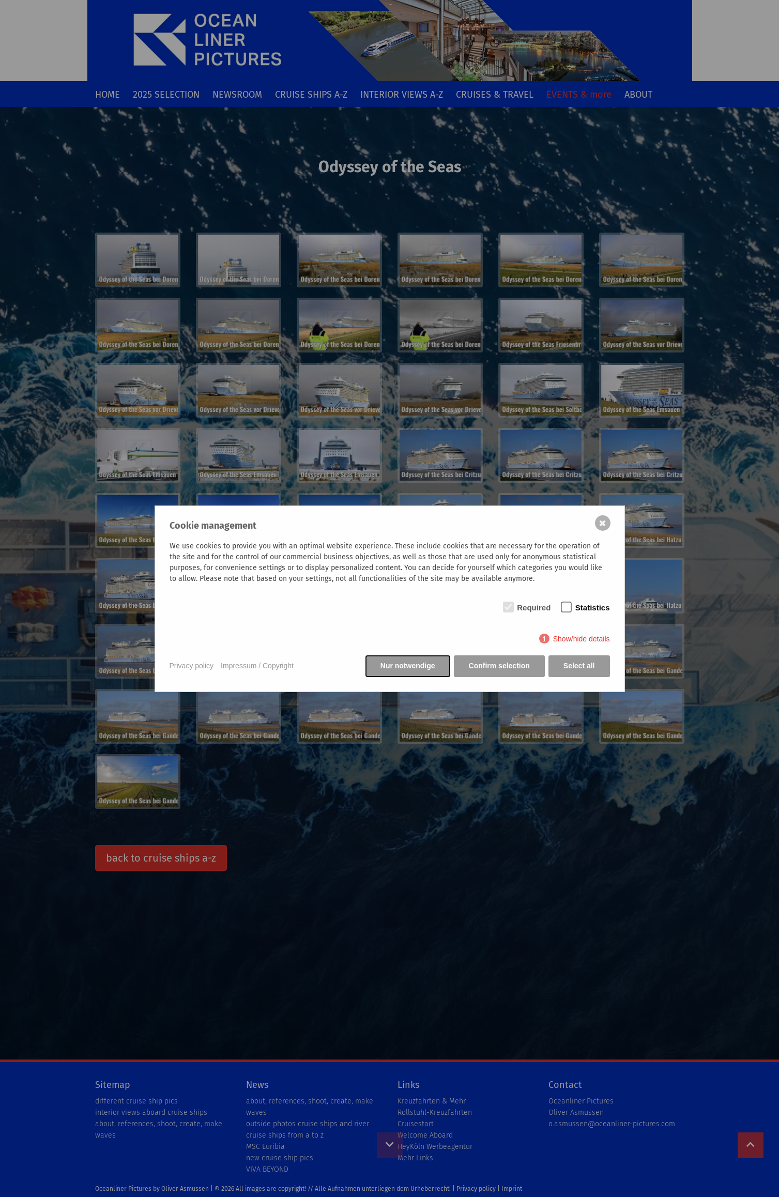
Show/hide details (581, 639)
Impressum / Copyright (257, 666)
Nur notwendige (407, 666)
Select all (579, 666)
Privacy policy (192, 666)
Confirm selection (499, 666)
